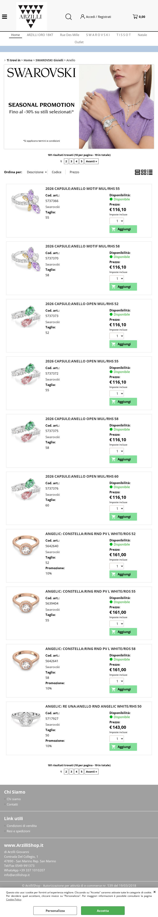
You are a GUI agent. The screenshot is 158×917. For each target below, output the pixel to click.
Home (12, 36)
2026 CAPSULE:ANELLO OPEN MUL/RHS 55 (81, 367)
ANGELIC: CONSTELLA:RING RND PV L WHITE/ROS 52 (90, 540)
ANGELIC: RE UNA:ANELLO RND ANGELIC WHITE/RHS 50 (93, 713)
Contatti (12, 812)
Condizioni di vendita (22, 833)
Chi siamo (14, 806)
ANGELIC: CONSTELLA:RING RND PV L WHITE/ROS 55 (90, 598)
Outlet (79, 46)
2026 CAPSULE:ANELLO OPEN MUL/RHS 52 (81, 310)
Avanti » (91, 167)
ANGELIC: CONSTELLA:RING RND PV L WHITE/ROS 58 (90, 656)
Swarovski (52, 213)
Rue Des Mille (69, 36)
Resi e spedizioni (18, 839)
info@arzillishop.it (17, 883)
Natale (145, 36)
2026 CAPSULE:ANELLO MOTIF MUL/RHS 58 (82, 252)
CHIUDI (154, 892)
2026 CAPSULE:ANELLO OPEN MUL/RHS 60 (81, 483)
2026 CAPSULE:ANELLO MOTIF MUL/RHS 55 (82, 194)
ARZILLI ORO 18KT (38, 36)
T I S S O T (125, 36)
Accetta (103, 911)
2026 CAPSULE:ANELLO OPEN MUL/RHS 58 (81, 425)
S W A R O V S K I (98, 36)
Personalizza (55, 911)
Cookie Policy (13, 899)
